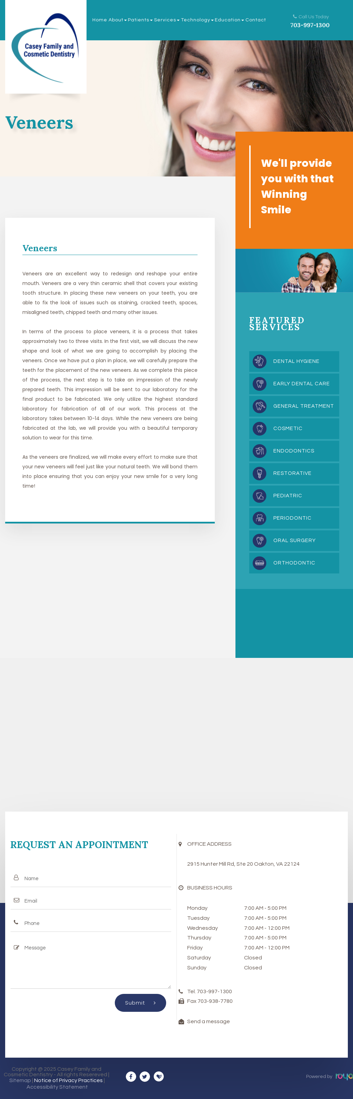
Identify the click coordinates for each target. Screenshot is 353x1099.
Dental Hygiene (296, 361)
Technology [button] (197, 20)
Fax (192, 1001)
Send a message (208, 1021)
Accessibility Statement (57, 1087)
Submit (140, 1002)
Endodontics (293, 451)
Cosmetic (288, 428)
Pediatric (287, 495)
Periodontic (292, 518)
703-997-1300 (310, 25)
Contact (255, 20)
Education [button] (229, 20)
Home (99, 20)
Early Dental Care (301, 383)
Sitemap (20, 1080)
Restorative (292, 473)
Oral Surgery (294, 540)
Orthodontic (294, 563)
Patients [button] (140, 20)
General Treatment (303, 406)
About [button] (118, 20)
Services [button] (167, 20)
